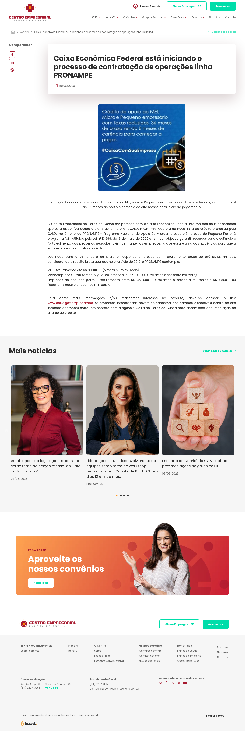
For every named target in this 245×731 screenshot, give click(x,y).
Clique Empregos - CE (186, 7)
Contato (230, 18)
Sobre (97, 650)
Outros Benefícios (188, 661)
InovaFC (73, 650)
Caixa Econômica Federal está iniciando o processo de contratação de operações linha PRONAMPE (94, 32)
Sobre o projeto (30, 650)
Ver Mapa (51, 688)
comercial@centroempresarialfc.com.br (114, 688)
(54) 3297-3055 (30, 688)
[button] (98, 18)
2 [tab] (121, 495)
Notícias (214, 18)
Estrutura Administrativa (109, 661)
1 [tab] (117, 495)
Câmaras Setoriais (150, 650)
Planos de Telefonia (189, 656)
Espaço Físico (102, 656)
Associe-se (222, 7)
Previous (6, 431)
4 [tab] (128, 495)
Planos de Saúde (187, 650)
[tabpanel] (47, 423)
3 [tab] (124, 495)
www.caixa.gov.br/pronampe (70, 303)
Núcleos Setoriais (149, 661)
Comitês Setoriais (150, 656)
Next (238, 431)
